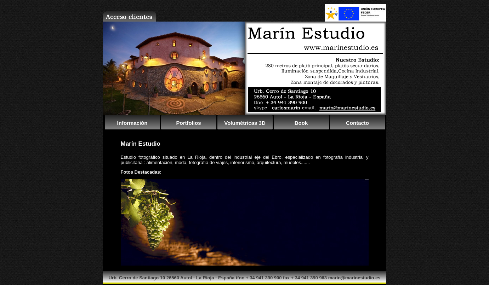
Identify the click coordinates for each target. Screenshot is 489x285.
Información (132, 123)
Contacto (357, 123)
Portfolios (188, 123)
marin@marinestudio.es (354, 277)
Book (301, 123)
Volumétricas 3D (244, 123)
